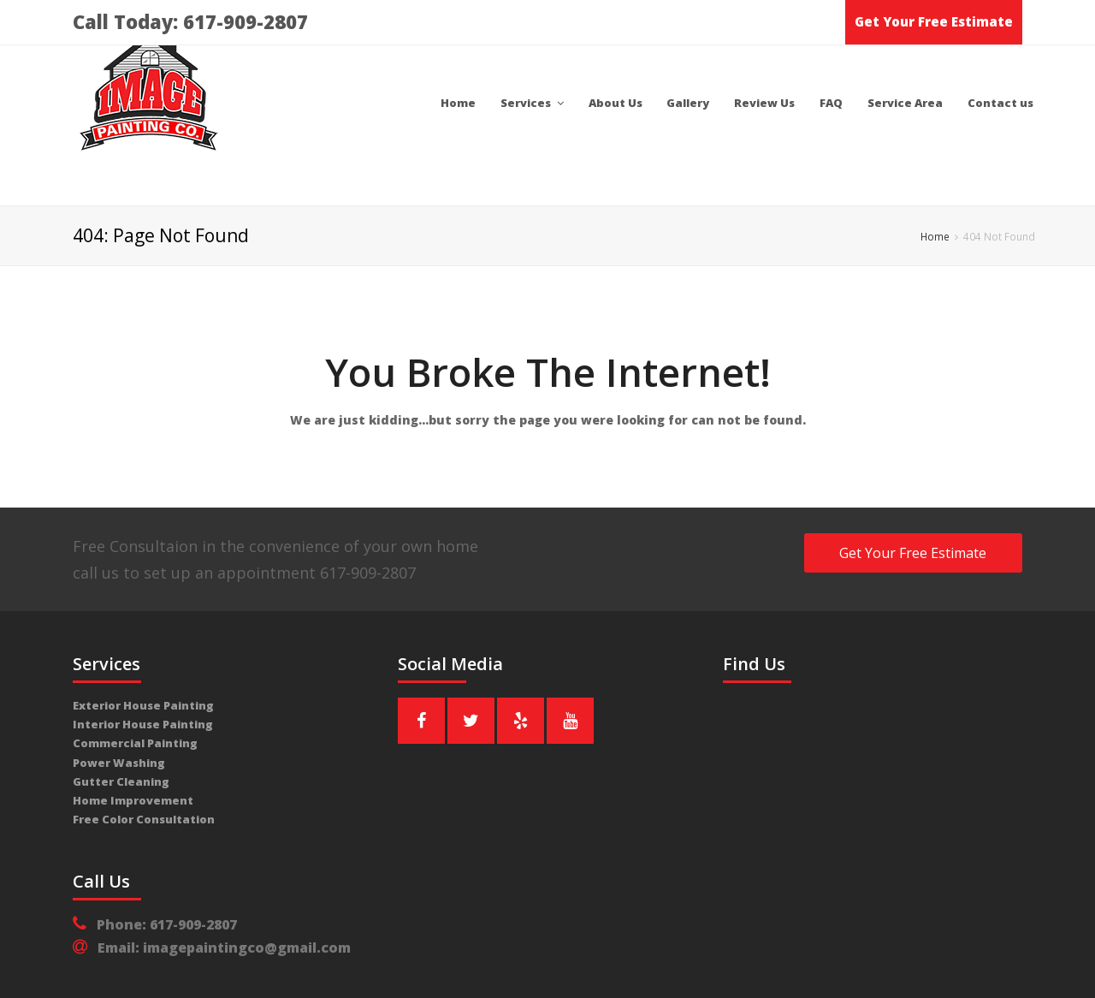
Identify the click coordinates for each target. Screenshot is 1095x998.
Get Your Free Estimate (934, 21)
